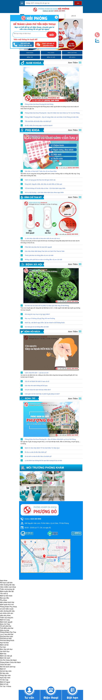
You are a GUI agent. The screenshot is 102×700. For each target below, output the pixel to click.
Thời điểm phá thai (6, 628)
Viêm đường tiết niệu (7, 585)
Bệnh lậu (3, 653)
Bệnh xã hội (4, 645)
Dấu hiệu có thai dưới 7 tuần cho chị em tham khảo (41, 171)
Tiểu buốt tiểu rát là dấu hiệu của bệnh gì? (38, 121)
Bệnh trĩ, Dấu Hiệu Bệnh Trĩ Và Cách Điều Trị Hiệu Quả (42, 448)
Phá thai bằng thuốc (7, 640)
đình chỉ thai (72, 52)
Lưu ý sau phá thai (6, 634)
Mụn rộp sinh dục (6, 649)
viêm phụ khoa (5, 615)
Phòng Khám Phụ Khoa (8, 607)
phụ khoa (51, 52)
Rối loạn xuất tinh (6, 582)
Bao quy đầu (4, 598)
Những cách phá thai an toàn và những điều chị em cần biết (43, 259)
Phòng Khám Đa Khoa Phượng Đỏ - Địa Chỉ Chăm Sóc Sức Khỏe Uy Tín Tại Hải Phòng (52, 113)
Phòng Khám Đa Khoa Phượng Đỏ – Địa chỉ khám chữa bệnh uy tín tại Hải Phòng (50, 439)
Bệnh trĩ (3, 669)
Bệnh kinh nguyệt (6, 622)
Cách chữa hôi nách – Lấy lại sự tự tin (37, 373)
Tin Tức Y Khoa (5, 686)
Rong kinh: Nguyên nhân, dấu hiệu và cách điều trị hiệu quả (43, 184)
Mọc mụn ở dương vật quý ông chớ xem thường (40, 318)
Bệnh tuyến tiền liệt (7, 591)
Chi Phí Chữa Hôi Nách (8, 660)
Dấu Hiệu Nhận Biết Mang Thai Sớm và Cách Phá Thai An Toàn (44, 251)
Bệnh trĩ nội (4, 684)
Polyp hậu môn (5, 675)
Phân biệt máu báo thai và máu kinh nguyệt (38, 247)
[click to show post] (51, 84)
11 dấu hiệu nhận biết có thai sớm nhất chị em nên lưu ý (42, 238)
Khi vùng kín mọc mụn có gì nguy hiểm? (37, 314)
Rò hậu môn (4, 673)
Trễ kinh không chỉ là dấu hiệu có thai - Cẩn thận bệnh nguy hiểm (45, 188)
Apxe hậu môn (5, 678)
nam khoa (29, 52)
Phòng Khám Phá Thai (8, 632)
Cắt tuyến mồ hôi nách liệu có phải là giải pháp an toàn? (42, 394)
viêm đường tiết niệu (7, 611)
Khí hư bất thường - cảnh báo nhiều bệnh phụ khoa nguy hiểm (44, 192)
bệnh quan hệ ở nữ (7, 604)
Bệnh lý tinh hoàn (6, 596)
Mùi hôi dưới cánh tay (7, 667)
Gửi (78, 3)
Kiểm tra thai (4, 630)
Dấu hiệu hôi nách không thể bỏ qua (36, 385)
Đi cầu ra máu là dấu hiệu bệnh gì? (36, 452)
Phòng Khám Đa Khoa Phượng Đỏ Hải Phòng (39, 104)
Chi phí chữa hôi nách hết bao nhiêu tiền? (38, 390)
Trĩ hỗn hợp (4, 680)
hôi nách (72, 57)
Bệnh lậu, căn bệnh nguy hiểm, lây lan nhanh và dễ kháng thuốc (45, 322)
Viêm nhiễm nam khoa (8, 587)
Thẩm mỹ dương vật (7, 589)
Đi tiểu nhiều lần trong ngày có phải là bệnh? (39, 125)
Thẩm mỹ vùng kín (6, 617)
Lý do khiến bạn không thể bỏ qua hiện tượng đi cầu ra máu (43, 460)
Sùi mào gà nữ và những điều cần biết (37, 327)
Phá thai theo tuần (6, 636)
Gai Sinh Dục (4, 651)
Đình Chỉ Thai (5, 624)
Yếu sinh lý (4, 593)
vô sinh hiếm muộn (7, 609)
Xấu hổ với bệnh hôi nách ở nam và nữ (37, 381)
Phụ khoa (3, 600)
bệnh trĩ (30, 57)
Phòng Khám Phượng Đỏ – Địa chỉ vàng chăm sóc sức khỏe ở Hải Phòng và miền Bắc (52, 117)
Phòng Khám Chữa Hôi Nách (10, 662)
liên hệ (73, 16)
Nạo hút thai (4, 643)
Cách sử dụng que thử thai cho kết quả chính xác (40, 180)
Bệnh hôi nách (5, 658)
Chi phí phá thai (5, 626)
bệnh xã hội (51, 57)
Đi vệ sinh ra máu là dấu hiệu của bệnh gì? (38, 456)
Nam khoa (3, 580)
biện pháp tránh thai (7, 602)
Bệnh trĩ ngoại (5, 682)
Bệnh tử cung (5, 620)
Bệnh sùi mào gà (6, 656)
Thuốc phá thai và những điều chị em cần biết (39, 255)
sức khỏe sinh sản (6, 613)
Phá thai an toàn (6, 638)
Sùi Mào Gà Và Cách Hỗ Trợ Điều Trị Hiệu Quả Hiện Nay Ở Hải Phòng (47, 305)
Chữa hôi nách (5, 664)
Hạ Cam (3, 647)
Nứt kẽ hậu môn (5, 671)
